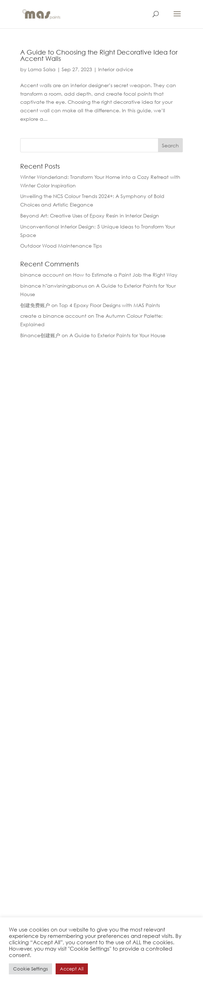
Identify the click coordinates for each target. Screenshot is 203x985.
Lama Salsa (42, 69)
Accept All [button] (72, 969)
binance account (42, 274)
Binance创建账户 (40, 335)
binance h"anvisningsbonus (53, 285)
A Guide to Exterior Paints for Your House (117, 335)
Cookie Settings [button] (30, 969)
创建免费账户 (35, 305)
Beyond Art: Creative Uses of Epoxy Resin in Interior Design (89, 215)
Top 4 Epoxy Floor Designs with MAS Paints (109, 305)
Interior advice (115, 69)
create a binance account (53, 315)
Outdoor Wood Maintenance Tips (61, 245)
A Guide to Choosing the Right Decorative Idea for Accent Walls (98, 55)
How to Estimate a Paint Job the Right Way (125, 274)
